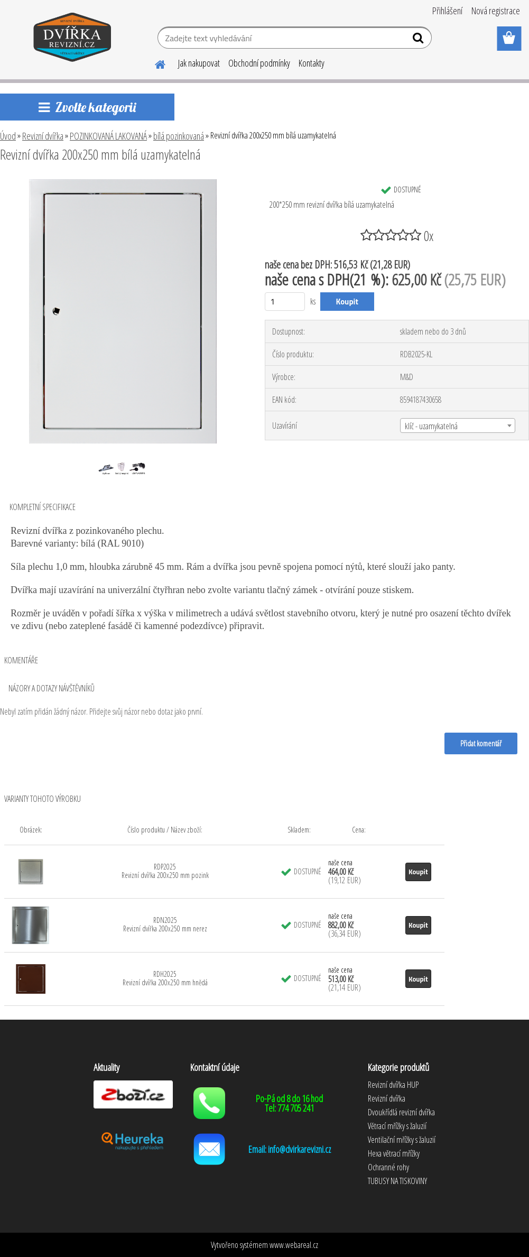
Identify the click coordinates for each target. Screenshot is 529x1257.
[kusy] (285, 301)
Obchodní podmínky (259, 63)
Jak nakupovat (199, 63)
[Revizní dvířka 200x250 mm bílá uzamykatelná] (123, 183)
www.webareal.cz (294, 1245)
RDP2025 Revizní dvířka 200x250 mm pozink (165, 871)
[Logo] (72, 39)
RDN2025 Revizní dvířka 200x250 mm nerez (165, 924)
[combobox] (458, 425)
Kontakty (311, 63)
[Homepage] (154, 63)
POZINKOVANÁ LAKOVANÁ (108, 136)
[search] (419, 40)
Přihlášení (447, 10)
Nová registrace (495, 10)
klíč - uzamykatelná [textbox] (431, 426)
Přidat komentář (481, 743)
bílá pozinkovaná (178, 136)
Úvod (8, 136)
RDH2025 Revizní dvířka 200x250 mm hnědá (165, 978)
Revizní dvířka (42, 136)
